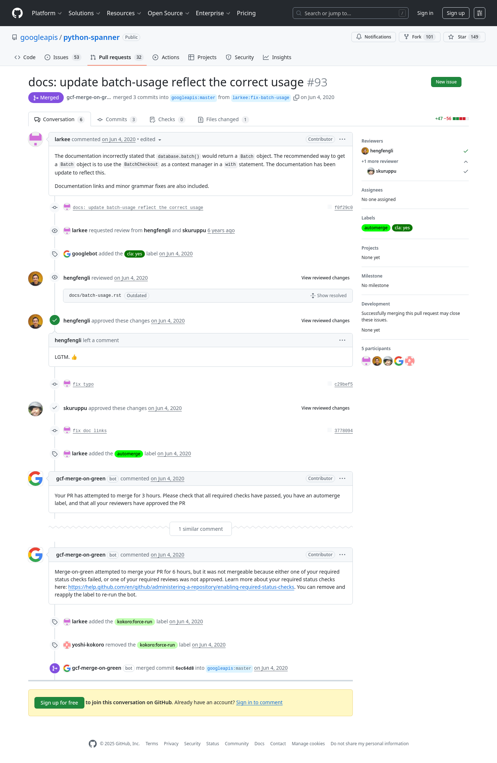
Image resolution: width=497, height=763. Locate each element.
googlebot (84, 253)
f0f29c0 (344, 207)
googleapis (39, 37)
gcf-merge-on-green (89, 97)
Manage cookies (308, 744)
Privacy (171, 744)
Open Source (169, 13)
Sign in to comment (259, 701)
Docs (259, 744)
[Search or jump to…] (350, 13)
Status (212, 744)
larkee (62, 139)
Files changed (223, 119)
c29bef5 (344, 384)
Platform (47, 13)
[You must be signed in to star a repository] (464, 37)
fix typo (83, 384)
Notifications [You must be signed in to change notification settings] (373, 37)
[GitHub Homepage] (92, 743)
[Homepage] (17, 13)
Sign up (456, 12)
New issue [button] (446, 82)
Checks (167, 119)
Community (237, 744)
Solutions (84, 13)
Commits (117, 119)
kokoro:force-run (135, 622)
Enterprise (213, 13)
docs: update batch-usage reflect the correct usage (138, 207)
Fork (420, 37)
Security (192, 744)
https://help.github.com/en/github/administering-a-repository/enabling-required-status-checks (181, 586)
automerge (129, 454)
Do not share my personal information (370, 744)
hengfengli (76, 277)
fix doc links (90, 431)
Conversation (59, 119)
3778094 (344, 431)
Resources (124, 13)
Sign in (425, 12)
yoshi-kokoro (88, 644)
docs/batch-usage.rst (95, 295)
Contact (278, 744)
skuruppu (75, 408)
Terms (152, 744)
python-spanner (91, 37)
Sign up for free (59, 702)
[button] (296, 97)
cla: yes (134, 254)
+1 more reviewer (415, 161)
